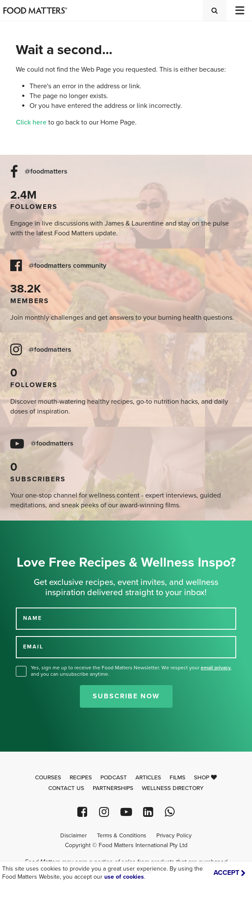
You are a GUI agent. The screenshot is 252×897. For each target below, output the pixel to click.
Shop (205, 777)
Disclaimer (73, 835)
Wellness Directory (173, 788)
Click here (31, 122)
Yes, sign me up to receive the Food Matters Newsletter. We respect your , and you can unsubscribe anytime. (131, 671)
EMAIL (33, 646)
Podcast (113, 777)
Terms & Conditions (121, 835)
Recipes (81, 777)
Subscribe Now (126, 696)
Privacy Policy (174, 835)
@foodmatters (46, 171)
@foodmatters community (67, 266)
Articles (148, 777)
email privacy (216, 668)
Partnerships (113, 788)
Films (177, 777)
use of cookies (124, 876)
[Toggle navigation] (239, 10)
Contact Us (66, 788)
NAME (32, 618)
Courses (48, 777)
